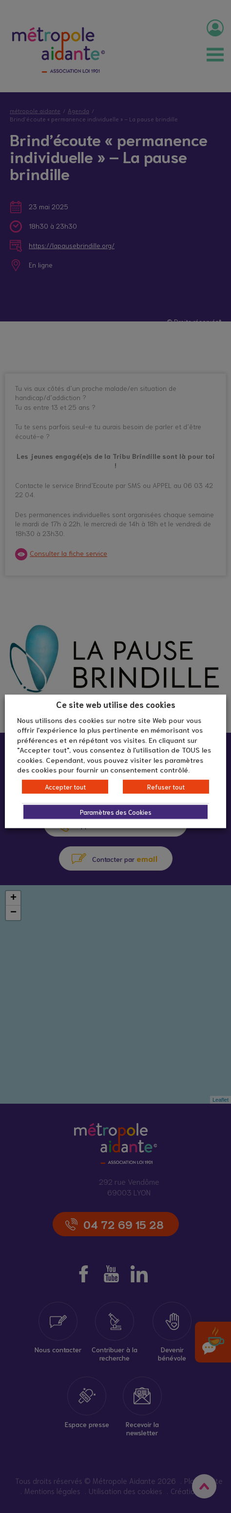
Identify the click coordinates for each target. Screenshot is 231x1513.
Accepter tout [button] (65, 786)
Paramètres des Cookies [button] (116, 811)
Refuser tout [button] (166, 786)
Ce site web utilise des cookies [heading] (115, 704)
